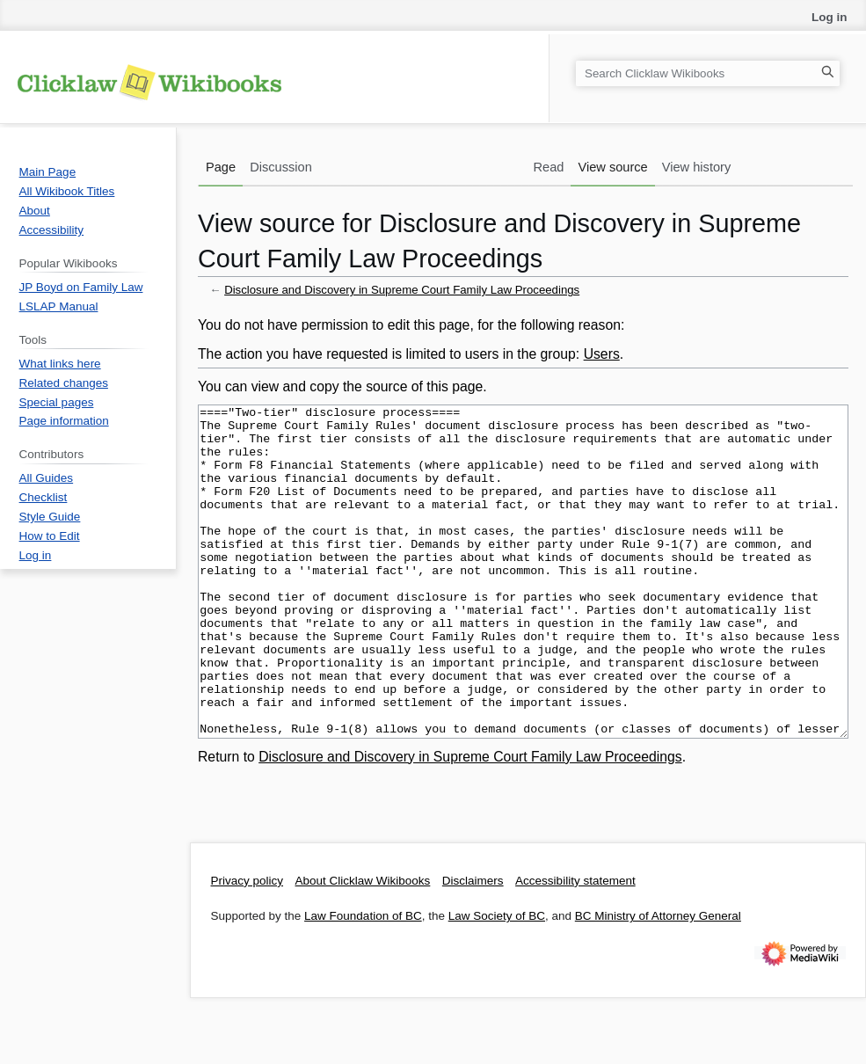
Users (602, 353)
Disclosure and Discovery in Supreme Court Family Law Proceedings (401, 289)
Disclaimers (473, 946)
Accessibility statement (575, 946)
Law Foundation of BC (363, 981)
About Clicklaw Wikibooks (363, 946)
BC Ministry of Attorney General (658, 981)
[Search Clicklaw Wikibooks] (708, 73)
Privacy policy (247, 946)
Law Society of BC (496, 981)
